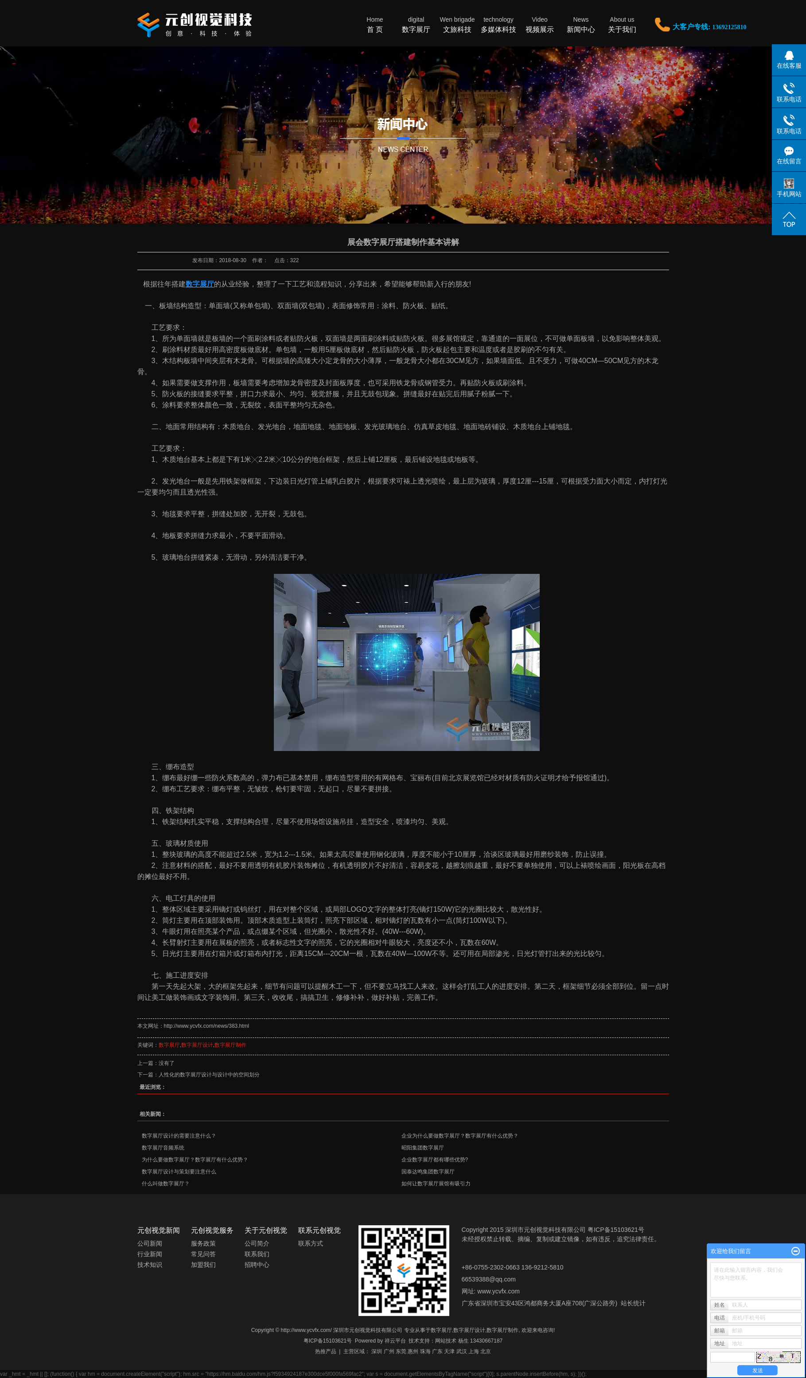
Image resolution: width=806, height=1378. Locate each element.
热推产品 (325, 1351)
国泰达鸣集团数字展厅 (428, 1172)
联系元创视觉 (319, 1230)
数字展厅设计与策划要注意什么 (179, 1172)
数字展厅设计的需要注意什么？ (179, 1136)
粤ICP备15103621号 (328, 1341)
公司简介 (257, 1243)
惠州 (413, 1351)
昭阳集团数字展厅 (422, 1148)
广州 (389, 1351)
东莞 (401, 1351)
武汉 (461, 1351)
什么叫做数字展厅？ (166, 1184)
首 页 (375, 24)
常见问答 (203, 1254)
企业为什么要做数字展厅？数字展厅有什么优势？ (459, 1136)
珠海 (425, 1351)
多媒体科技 (498, 24)
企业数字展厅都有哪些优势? (434, 1160)
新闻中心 (581, 24)
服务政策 (203, 1243)
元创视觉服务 (212, 1230)
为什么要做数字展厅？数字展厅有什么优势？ (195, 1160)
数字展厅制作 (230, 1045)
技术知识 (149, 1264)
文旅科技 (457, 24)
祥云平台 (395, 1341)
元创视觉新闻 (158, 1230)
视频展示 (540, 24)
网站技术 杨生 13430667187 (468, 1341)
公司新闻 (149, 1243)
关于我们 (622, 24)
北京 (485, 1351)
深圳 (376, 1351)
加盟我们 (203, 1264)
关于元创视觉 (266, 1230)
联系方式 (310, 1243)
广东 (437, 1351)
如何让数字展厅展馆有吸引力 (436, 1184)
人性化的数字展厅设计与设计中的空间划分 (209, 1075)
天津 (449, 1351)
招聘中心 (257, 1264)
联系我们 (257, 1254)
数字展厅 (416, 24)
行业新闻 (149, 1254)
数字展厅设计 (197, 1045)
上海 (473, 1351)
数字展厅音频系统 (163, 1148)
